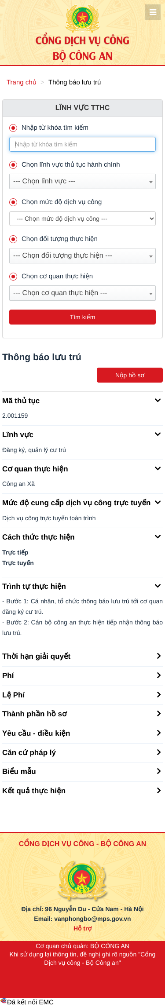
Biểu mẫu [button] (81, 771)
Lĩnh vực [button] (81, 434)
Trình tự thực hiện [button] (81, 586)
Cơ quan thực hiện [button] (81, 468)
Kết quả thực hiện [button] (81, 790)
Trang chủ (22, 82)
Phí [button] (81, 675)
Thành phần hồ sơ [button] (81, 713)
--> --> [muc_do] (82, 218)
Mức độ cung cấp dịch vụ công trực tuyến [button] (81, 502)
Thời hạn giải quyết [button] (81, 655)
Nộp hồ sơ (129, 375)
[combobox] (82, 181)
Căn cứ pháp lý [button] (81, 752)
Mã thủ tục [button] (81, 400)
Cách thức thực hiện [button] (81, 536)
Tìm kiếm (82, 317)
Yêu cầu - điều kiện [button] (81, 732)
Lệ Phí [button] (81, 694)
